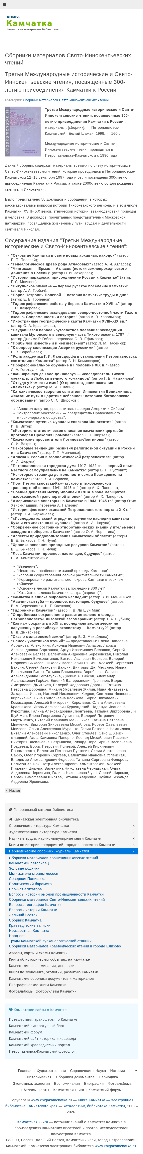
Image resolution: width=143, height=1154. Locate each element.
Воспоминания (67, 1084)
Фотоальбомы (120, 1084)
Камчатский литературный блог (36, 1026)
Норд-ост (17, 936)
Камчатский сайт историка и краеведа (42, 1039)
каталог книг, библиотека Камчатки (94, 1106)
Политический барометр (30, 884)
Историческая (39, 1077)
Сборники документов (75, 1077)
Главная (25, 1071)
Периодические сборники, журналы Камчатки (49, 851)
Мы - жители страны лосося (33, 874)
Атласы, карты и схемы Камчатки (38, 953)
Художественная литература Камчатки (43, 832)
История (117, 1071)
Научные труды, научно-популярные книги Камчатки (55, 838)
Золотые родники (24, 868)
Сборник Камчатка (25, 920)
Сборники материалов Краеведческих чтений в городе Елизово (65, 946)
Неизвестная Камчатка (29, 931)
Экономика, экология (31, 1084)
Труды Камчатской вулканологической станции (50, 941)
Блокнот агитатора (25, 889)
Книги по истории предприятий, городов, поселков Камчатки (62, 845)
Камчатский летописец (29, 863)
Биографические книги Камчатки (38, 985)
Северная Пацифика (27, 879)
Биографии (94, 1084)
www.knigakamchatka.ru (51, 1100)
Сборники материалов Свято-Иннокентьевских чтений (66, 100)
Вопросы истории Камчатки (33, 910)
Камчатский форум (25, 1032)
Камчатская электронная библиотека (44, 819)
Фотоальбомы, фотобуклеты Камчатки (42, 991)
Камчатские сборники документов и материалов (51, 979)
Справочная (80, 1071)
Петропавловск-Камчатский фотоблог (42, 1051)
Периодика (108, 1077)
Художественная (51, 1071)
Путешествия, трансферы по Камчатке (43, 1019)
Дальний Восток (23, 915)
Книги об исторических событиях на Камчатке (49, 959)
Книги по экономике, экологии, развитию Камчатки (53, 972)
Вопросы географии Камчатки (35, 905)
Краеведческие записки (30, 925)
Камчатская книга (68, 1090)
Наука (100, 1071)
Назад (13, 791)
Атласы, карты (36, 1090)
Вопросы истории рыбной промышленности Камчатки (56, 894)
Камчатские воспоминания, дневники (41, 966)
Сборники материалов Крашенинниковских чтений (53, 858)
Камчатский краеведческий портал (39, 1045)
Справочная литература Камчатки (39, 826)
